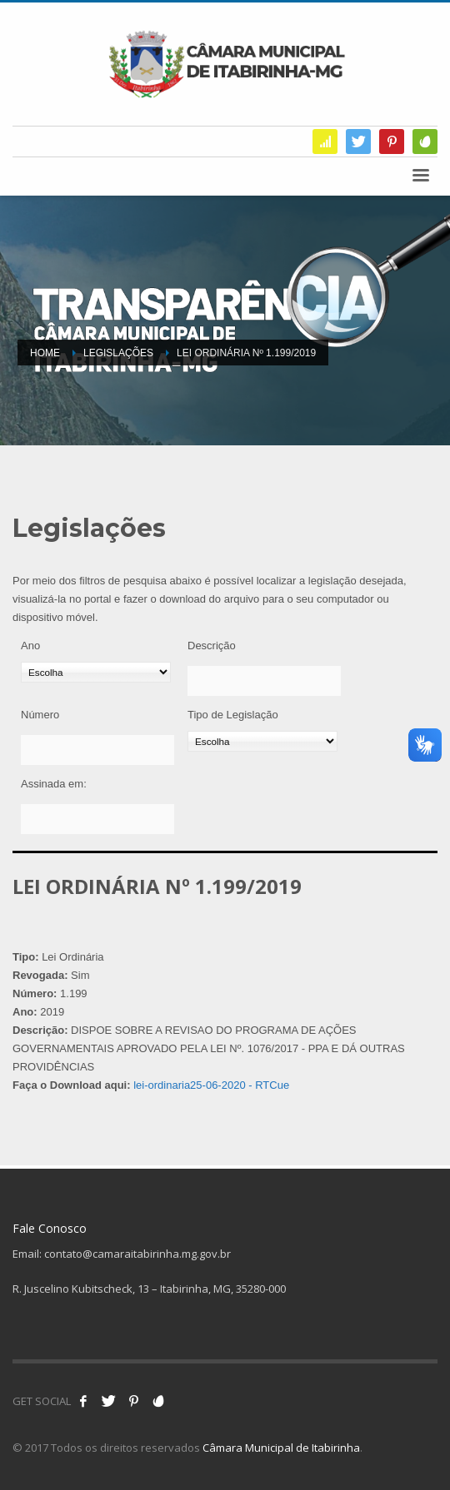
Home (45, 353)
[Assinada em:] (97, 819)
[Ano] (96, 672)
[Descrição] (264, 681)
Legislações (118, 353)
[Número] (97, 750)
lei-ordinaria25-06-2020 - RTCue (211, 1085)
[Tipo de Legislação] (263, 741)
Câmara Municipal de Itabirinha (281, 1447)
